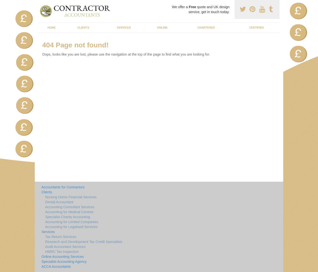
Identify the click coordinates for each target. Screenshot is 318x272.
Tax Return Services (60, 237)
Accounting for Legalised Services (71, 227)
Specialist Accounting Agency (64, 262)
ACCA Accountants (56, 267)
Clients (83, 27)
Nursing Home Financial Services (71, 197)
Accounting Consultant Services (69, 207)
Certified (256, 27)
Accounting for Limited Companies (71, 222)
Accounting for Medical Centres (69, 212)
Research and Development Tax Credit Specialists (83, 242)
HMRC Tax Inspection (62, 252)
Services (124, 27)
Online (162, 27)
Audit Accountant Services (65, 247)
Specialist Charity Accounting (67, 217)
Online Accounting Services (62, 257)
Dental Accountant (59, 202)
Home (51, 27)
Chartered (206, 27)
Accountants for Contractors (63, 187)
